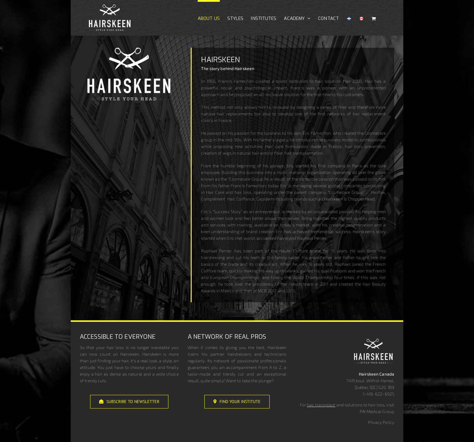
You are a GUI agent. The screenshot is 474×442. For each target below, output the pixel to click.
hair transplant (321, 404)
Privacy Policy (381, 422)
